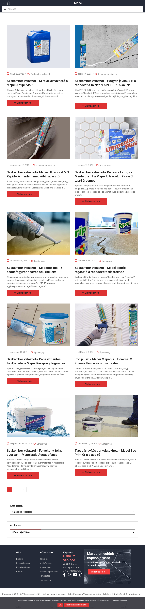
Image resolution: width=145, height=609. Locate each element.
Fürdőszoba (105, 165)
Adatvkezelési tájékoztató (77, 605)
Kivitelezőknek (23, 567)
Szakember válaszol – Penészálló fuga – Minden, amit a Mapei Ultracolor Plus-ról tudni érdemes (104, 176)
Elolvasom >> (24, 102)
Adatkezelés (45, 567)
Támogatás (45, 576)
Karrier (19, 571)
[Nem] (141, 603)
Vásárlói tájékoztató (49, 571)
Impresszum (45, 580)
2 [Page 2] (16, 489)
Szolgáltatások (23, 563)
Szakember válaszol (40, 74)
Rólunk (19, 559)
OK (60, 605)
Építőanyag (39, 261)
